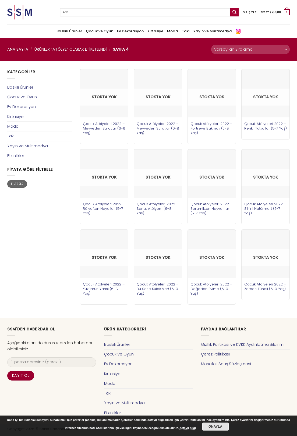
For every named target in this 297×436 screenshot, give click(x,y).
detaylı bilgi (187, 428)
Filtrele (17, 184)
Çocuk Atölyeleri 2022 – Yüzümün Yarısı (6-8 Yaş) (104, 289)
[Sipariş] (250, 49)
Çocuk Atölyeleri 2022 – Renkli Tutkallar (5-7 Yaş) (265, 126)
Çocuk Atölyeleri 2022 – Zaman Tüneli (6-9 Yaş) (265, 286)
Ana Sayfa (17, 49)
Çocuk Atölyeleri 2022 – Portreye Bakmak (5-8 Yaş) (211, 128)
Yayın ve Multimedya (212, 31)
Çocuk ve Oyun (99, 31)
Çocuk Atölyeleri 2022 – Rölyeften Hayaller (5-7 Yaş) (104, 208)
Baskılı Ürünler (69, 31)
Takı (186, 31)
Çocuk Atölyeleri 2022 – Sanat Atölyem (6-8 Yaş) (158, 208)
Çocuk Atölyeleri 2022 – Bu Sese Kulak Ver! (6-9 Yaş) (158, 289)
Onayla (215, 426)
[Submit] (234, 12)
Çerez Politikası (215, 354)
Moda (172, 31)
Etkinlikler (15, 155)
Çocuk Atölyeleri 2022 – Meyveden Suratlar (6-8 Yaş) (104, 128)
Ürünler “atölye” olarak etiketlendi (70, 49)
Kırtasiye (155, 31)
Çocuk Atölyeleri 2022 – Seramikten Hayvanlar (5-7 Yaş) (211, 208)
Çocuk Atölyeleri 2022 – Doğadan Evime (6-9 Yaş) (211, 289)
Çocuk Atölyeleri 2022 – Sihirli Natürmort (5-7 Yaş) (265, 208)
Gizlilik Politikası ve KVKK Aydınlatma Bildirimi (242, 344)
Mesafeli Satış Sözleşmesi (226, 364)
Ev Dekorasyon (130, 31)
